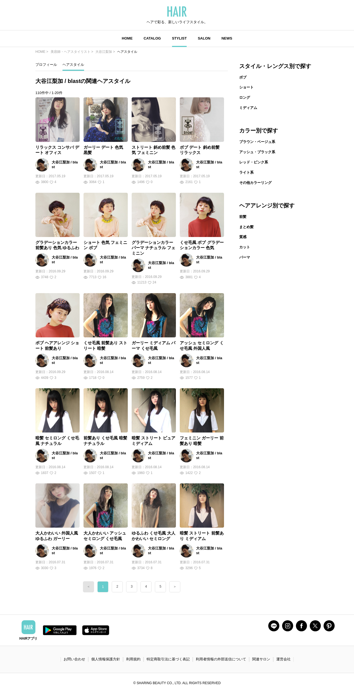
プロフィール (46, 64)
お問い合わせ (74, 659)
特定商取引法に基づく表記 (168, 659)
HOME (127, 38)
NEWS (227, 38)
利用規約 (133, 659)
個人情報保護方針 (105, 659)
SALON (204, 38)
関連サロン (261, 659)
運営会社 (283, 659)
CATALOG (152, 38)
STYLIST (179, 38)
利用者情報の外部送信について (221, 659)
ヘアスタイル (73, 64)
